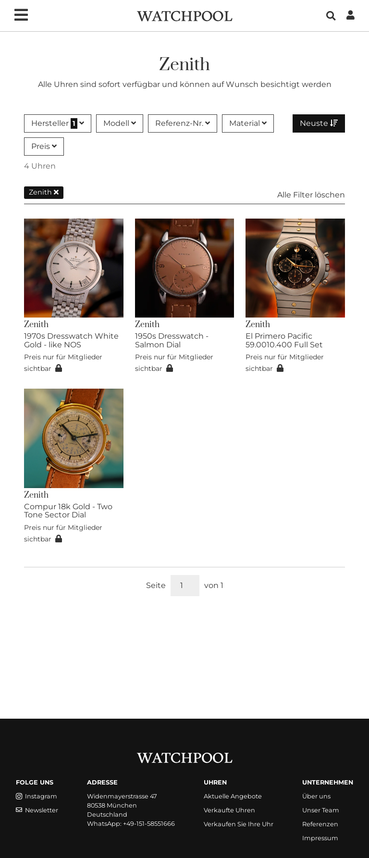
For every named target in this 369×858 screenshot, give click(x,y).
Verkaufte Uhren (229, 810)
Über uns (316, 796)
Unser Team (320, 810)
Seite (156, 585)
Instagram (36, 796)
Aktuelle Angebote (233, 796)
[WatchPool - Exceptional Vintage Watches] (184, 15)
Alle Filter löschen (311, 194)
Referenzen (320, 824)
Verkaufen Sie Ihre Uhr (238, 824)
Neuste (319, 123)
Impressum (320, 838)
